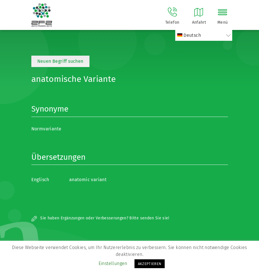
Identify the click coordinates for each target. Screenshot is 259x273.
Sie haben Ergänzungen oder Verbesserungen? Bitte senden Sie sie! (100, 218)
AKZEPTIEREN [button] (150, 264)
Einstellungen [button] (113, 263)
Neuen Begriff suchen (60, 61)
